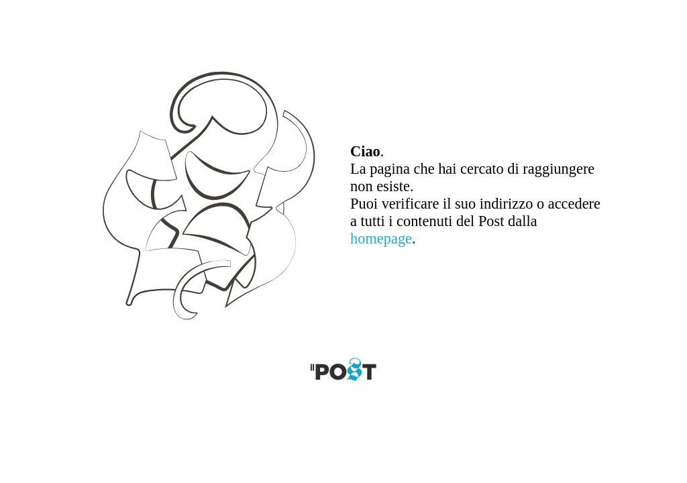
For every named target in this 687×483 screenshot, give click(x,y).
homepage (381, 238)
